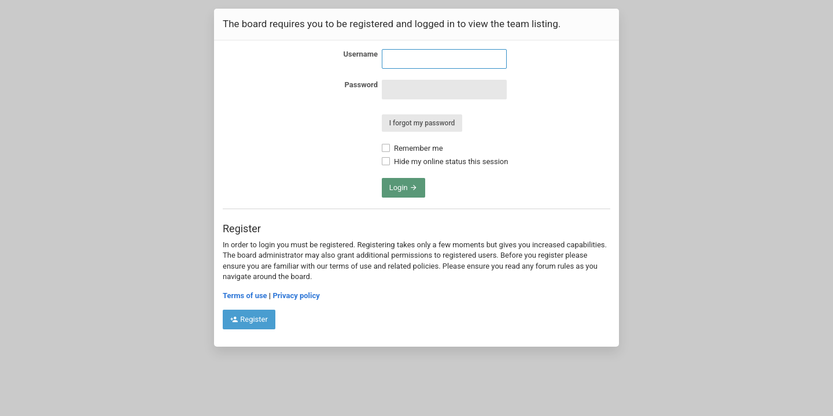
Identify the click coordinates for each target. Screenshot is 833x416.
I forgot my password (422, 123)
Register (249, 319)
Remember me (412, 148)
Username (360, 54)
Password (361, 84)
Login (403, 187)
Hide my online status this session (445, 161)
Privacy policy (295, 295)
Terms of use (245, 295)
